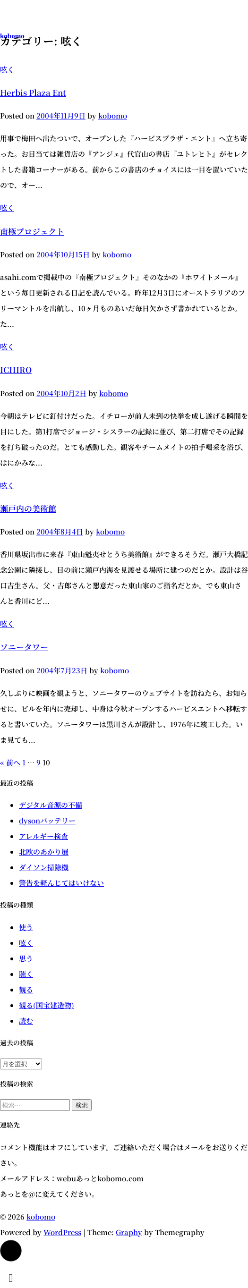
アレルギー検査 (43, 836)
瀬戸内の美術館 (28, 508)
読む (26, 1020)
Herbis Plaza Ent (33, 92)
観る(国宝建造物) (46, 1005)
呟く (7, 69)
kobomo (40, 1216)
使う (26, 927)
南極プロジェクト (32, 231)
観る (26, 989)
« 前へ (10, 762)
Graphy (129, 1232)
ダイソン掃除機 (43, 867)
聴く (26, 974)
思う (26, 958)
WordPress (62, 1232)
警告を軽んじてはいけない (61, 883)
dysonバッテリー (47, 820)
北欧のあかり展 (43, 851)
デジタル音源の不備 (50, 805)
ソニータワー (24, 646)
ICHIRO (16, 369)
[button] (11, 1251)
